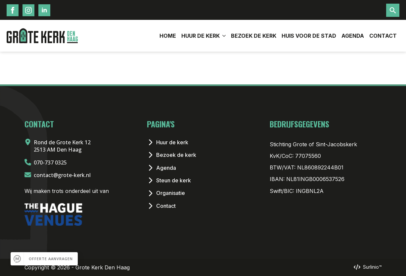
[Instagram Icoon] (28, 10)
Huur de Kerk (200, 35)
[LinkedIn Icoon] (44, 10)
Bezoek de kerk (253, 35)
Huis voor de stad (309, 35)
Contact (383, 35)
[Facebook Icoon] (13, 10)
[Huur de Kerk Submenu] (224, 35)
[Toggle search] (392, 10)
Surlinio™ (372, 267)
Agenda (352, 35)
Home (167, 35)
